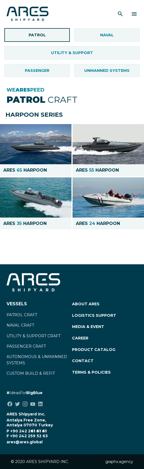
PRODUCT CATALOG (93, 349)
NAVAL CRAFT (20, 325)
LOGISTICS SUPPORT (94, 315)
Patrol (37, 35)
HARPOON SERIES (34, 114)
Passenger (37, 70)
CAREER (80, 338)
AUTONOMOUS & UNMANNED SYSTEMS (37, 359)
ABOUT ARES (86, 303)
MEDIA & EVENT (88, 326)
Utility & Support (72, 52)
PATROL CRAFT (22, 314)
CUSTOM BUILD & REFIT (31, 373)
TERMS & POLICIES (91, 372)
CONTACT (83, 360)
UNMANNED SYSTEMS (107, 70)
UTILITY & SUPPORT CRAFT (34, 335)
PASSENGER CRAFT (26, 346)
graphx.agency (119, 461)
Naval (107, 35)
